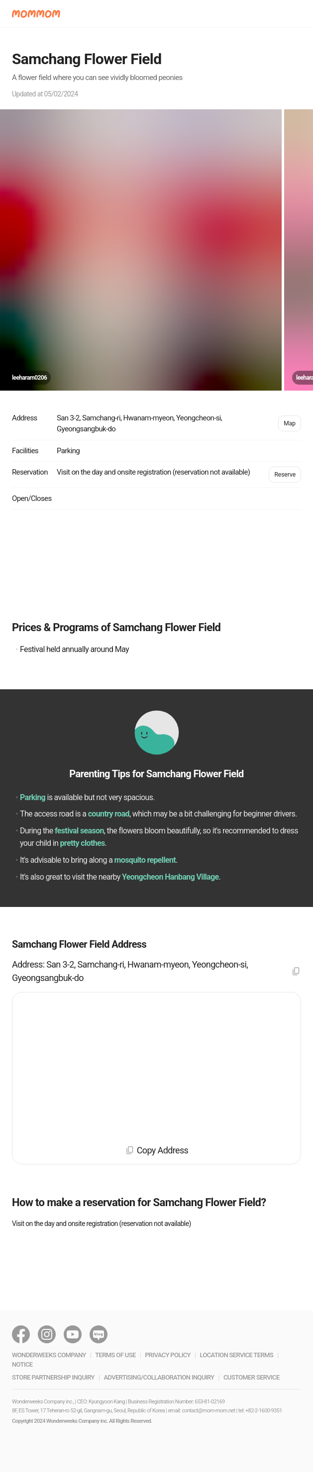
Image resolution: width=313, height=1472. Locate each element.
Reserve (285, 474)
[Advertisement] (156, 564)
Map (290, 423)
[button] (36, 14)
